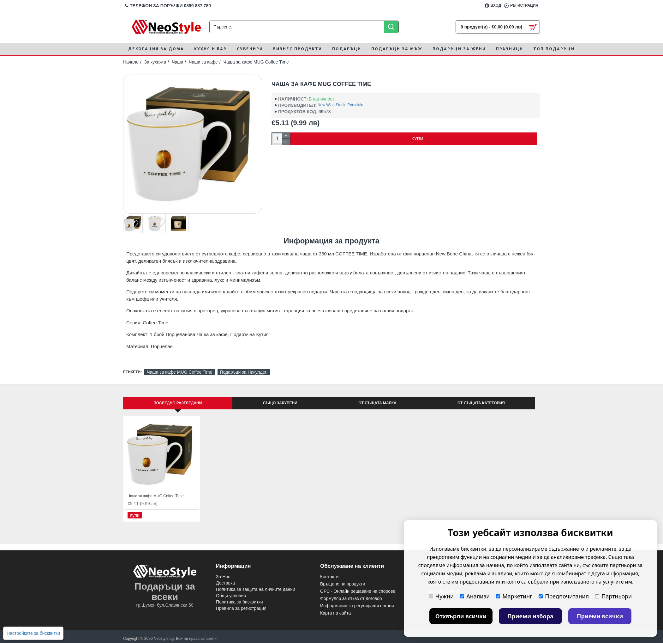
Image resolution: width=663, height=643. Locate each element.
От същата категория (481, 403)
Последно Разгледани (177, 403)
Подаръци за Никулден (244, 372)
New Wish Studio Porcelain (340, 105)
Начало (131, 61)
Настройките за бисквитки (33, 633)
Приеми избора (530, 616)
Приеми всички (600, 616)
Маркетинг (514, 596)
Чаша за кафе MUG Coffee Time (179, 372)
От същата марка (377, 403)
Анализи (475, 596)
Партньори (613, 596)
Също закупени (280, 403)
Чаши (177, 61)
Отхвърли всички (461, 616)
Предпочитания (564, 596)
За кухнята (155, 61)
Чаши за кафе (203, 61)
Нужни (441, 596)
